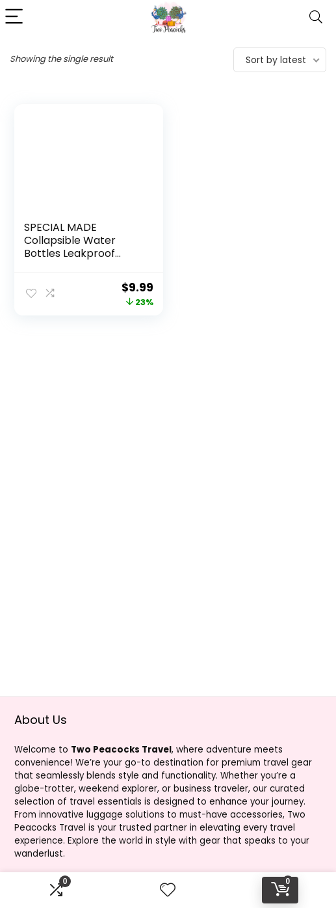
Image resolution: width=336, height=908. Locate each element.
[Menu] (15, 17)
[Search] (315, 17)
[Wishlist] (167, 890)
